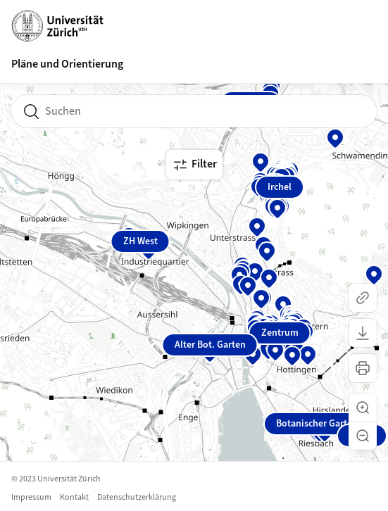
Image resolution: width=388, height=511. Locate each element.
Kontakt (74, 497)
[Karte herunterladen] (363, 333)
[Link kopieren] (363, 298)
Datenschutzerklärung (136, 497)
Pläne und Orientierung (67, 64)
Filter (194, 164)
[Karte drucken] (363, 368)
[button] (363, 407)
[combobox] (194, 111)
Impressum (31, 497)
